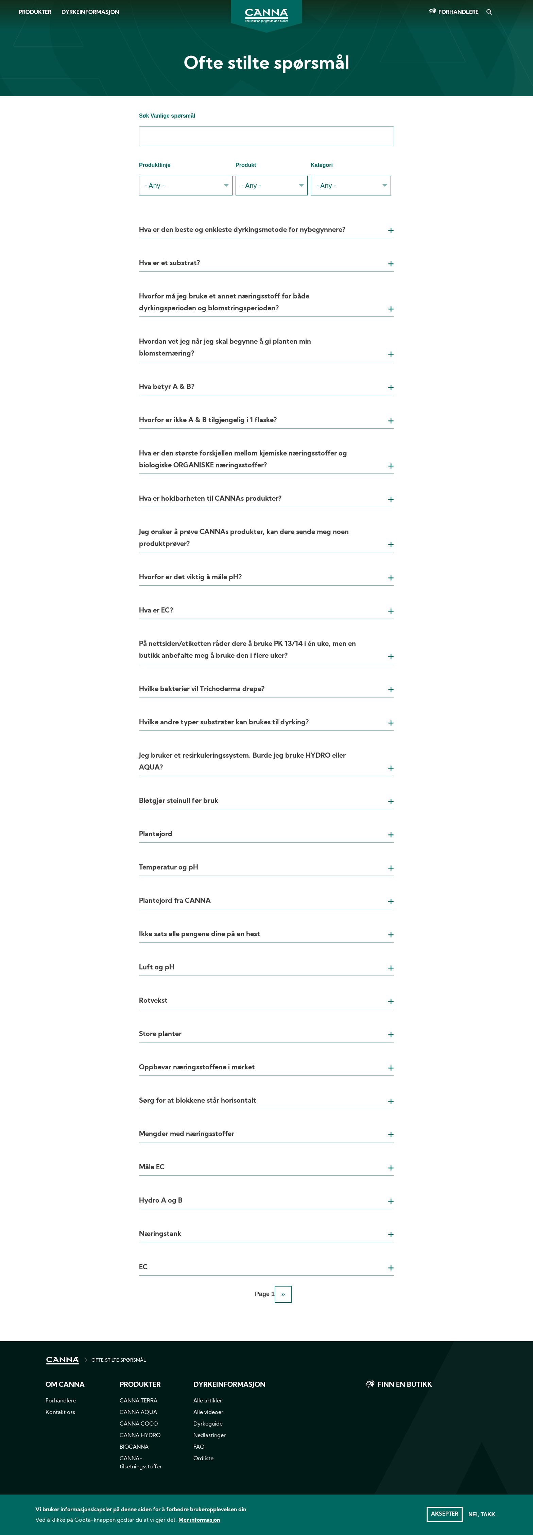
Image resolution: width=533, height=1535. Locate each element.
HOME (63, 1361)
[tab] (266, 221)
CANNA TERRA (138, 1401)
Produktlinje (154, 165)
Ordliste (203, 1459)
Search (489, 12)
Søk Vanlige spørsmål (167, 116)
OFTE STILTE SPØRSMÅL (118, 1360)
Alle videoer (208, 1412)
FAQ (199, 1447)
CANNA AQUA (138, 1412)
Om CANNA (65, 1385)
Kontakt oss (60, 1412)
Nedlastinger (209, 1435)
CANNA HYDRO (140, 1435)
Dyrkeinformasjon (90, 12)
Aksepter (444, 1517)
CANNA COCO (139, 1424)
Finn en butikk (405, 1385)
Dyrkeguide (208, 1424)
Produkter (35, 12)
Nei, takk (481, 1517)
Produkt (246, 165)
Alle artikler (207, 1401)
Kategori (322, 165)
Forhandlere (459, 12)
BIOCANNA (134, 1447)
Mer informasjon (199, 1523)
